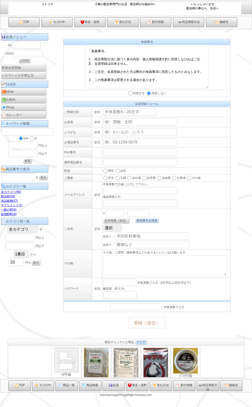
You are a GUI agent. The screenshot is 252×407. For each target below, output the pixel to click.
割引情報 (156, 22)
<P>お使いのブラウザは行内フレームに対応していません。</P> (126, 372)
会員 (114, 395)
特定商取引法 (189, 22)
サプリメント (11, 205)
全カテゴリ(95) (11, 192)
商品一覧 (67, 395)
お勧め (9, 99)
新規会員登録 (11, 67)
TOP (24, 22)
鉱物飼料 (8, 214)
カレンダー (12, 115)
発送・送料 (89, 22)
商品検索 (90, 395)
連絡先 (221, 22)
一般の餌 (8, 209)
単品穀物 (9, 201)
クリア (141, 352)
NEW (8, 92)
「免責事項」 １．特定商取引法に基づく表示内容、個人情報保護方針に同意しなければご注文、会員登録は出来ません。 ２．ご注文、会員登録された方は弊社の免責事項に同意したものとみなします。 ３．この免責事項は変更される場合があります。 (146, 71)
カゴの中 (57, 22)
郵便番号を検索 (147, 228)
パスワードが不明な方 (18, 75)
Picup (8, 107)
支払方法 (123, 22)
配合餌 (8, 196)
